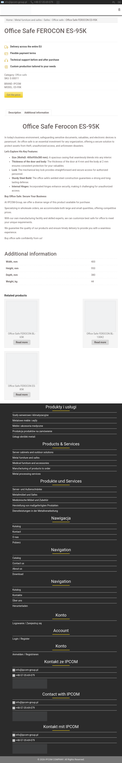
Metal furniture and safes (28, 20)
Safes (47, 20)
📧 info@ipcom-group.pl (14, 2)
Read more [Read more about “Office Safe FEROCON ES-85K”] (22, 394)
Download (17, 574)
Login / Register (21, 638)
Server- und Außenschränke (27, 489)
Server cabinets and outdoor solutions (32, 452)
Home (9, 20)
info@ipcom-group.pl (25, 669)
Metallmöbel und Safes (24, 494)
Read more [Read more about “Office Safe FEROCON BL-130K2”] (100, 342)
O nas (15, 537)
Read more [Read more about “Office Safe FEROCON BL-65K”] (22, 342)
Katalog (16, 526)
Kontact (16, 531)
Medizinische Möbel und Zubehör (30, 500)
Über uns (17, 600)
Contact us (18, 563)
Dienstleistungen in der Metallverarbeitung (35, 510)
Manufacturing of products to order (31, 468)
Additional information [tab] (36, 112)
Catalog (16, 558)
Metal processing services (26, 473)
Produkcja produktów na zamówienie (32, 431)
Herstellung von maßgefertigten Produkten (35, 505)
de (119, 2)
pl (113, 2)
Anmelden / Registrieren (25, 654)
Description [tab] (14, 112)
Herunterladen (20, 606)
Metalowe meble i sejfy (24, 420)
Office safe (58, 20)
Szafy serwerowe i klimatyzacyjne (30, 415)
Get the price (13, 94)
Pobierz (16, 542)
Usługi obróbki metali (23, 436)
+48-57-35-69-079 (23, 675)
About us (17, 568)
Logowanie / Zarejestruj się (27, 623)
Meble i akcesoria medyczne (27, 426)
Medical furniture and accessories (30, 463)
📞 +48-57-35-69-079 (42, 2)
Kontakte (17, 595)
